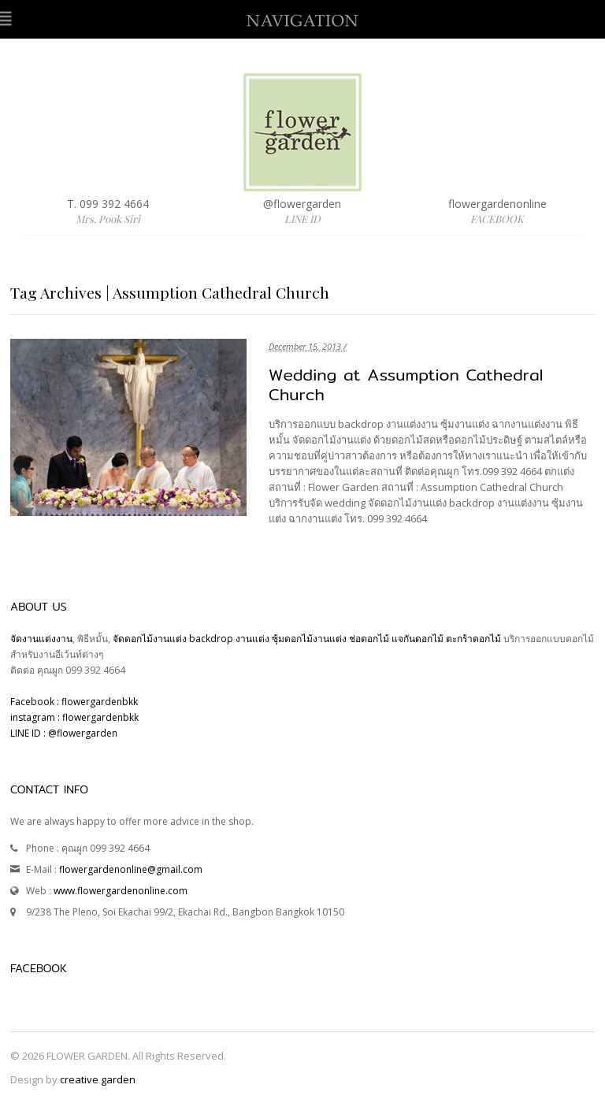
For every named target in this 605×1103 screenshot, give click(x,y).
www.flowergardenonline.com (120, 890)
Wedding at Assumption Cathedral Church (406, 384)
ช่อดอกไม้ (369, 638)
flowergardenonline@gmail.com (130, 869)
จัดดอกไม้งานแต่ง (150, 638)
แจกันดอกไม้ (419, 638)
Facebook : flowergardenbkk (74, 701)
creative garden (97, 1079)
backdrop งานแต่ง (229, 638)
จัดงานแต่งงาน (41, 638)
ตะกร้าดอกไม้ (474, 638)
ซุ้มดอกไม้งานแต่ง (309, 638)
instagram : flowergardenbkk (74, 717)
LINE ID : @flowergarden (63, 733)
